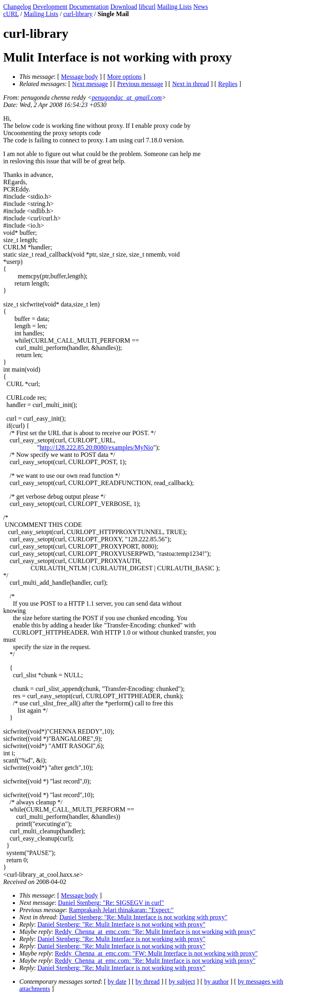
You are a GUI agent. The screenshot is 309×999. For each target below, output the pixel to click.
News (200, 6)
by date (117, 981)
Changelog (17, 6)
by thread (148, 981)
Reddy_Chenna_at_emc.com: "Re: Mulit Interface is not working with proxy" (155, 931)
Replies (227, 83)
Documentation (89, 6)
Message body (79, 76)
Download (123, 6)
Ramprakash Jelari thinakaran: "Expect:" (121, 909)
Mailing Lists (174, 6)
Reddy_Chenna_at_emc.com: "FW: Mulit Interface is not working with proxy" (156, 953)
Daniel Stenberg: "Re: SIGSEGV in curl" (111, 902)
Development (50, 6)
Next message (90, 83)
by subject (182, 981)
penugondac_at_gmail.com (127, 97)
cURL (11, 13)
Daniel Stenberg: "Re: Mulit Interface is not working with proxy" (143, 917)
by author (216, 981)
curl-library (78, 13)
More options (124, 76)
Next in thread (190, 83)
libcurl (147, 6)
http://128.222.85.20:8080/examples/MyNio (96, 447)
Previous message (140, 83)
